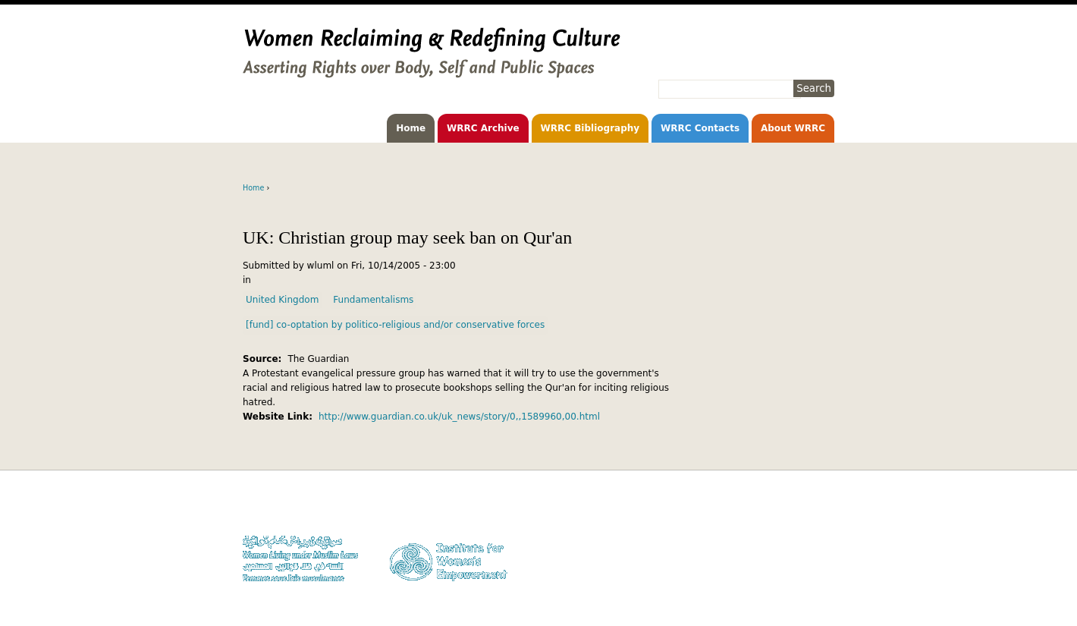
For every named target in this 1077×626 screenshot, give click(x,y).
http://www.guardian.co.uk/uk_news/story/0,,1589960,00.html (459, 416)
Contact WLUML (802, 553)
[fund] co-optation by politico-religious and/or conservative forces (395, 324)
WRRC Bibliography (590, 128)
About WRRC (793, 128)
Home (410, 128)
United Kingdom (282, 299)
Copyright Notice (799, 523)
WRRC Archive (483, 128)
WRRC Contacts (700, 128)
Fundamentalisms (373, 299)
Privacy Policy (806, 538)
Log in (821, 567)
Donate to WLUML (797, 509)
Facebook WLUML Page (787, 582)
